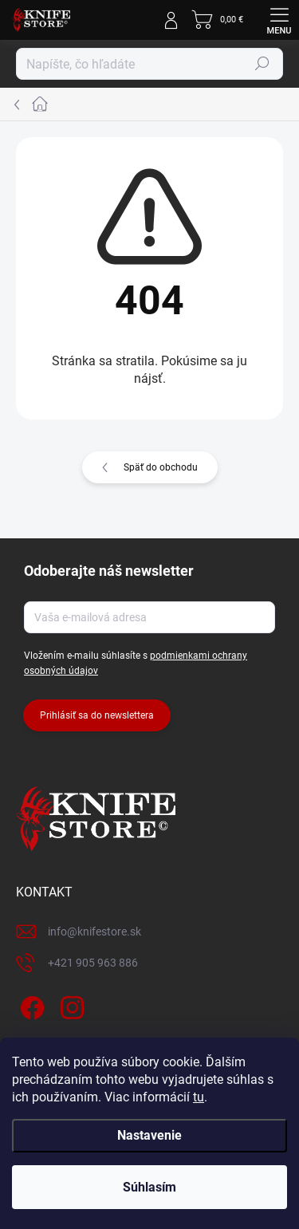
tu (198, 1097)
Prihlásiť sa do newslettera (97, 715)
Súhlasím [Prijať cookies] (149, 1187)
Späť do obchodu (161, 467)
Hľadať (262, 63)
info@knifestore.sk (94, 931)
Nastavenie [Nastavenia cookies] (149, 1135)
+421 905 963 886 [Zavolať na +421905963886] (93, 962)
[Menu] (279, 20)
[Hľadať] (149, 64)
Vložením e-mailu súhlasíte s (135, 663)
